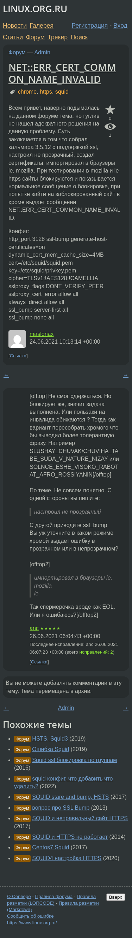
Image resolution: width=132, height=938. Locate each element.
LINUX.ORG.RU (35, 9)
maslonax (42, 334)
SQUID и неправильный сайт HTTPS (80, 818)
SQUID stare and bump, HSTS (70, 797)
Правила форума (54, 896)
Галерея (42, 25)
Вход (120, 25)
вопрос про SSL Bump (60, 808)
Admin (42, 52)
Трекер (58, 37)
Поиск (79, 37)
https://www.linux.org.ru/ (32, 922)
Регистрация (90, 25)
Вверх (115, 897)
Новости (15, 25)
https (46, 92)
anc (34, 628)
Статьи (13, 37)
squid (62, 92)
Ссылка (18, 355)
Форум (35, 37)
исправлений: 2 (96, 652)
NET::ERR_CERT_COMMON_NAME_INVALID (62, 73)
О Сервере (19, 896)
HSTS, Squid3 (50, 739)
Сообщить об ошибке (30, 916)
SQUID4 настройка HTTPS (66, 858)
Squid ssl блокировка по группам (74, 760)
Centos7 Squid (50, 847)
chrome (27, 92)
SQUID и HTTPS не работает (70, 837)
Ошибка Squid (50, 749)
